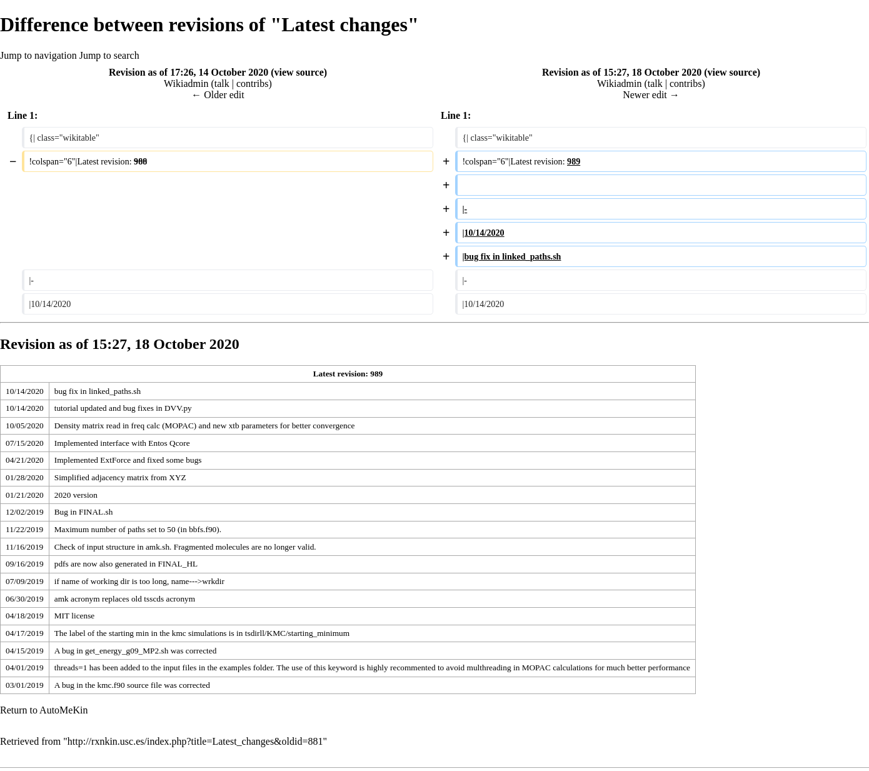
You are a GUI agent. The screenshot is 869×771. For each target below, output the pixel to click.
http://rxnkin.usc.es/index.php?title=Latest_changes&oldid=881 (195, 741)
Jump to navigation (38, 55)
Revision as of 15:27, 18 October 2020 (621, 72)
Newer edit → (651, 94)
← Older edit (217, 94)
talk (221, 83)
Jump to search (109, 55)
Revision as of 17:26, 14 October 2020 (188, 72)
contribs (252, 83)
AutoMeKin (63, 710)
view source (298, 72)
